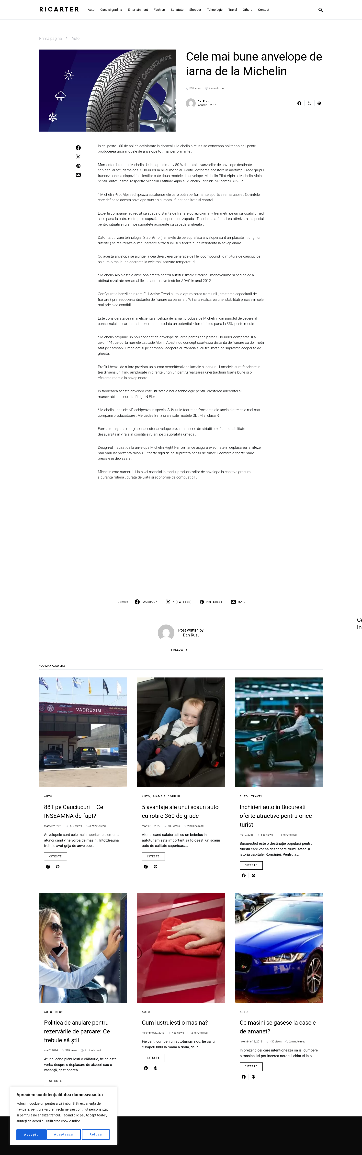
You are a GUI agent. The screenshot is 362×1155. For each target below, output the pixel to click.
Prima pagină (50, 38)
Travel (257, 796)
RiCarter (59, 9)
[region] (63, 1116)
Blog (60, 1012)
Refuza (65, 1135)
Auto (76, 38)
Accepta (96, 1135)
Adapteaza (33, 1135)
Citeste (55, 856)
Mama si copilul (167, 796)
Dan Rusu (203, 101)
